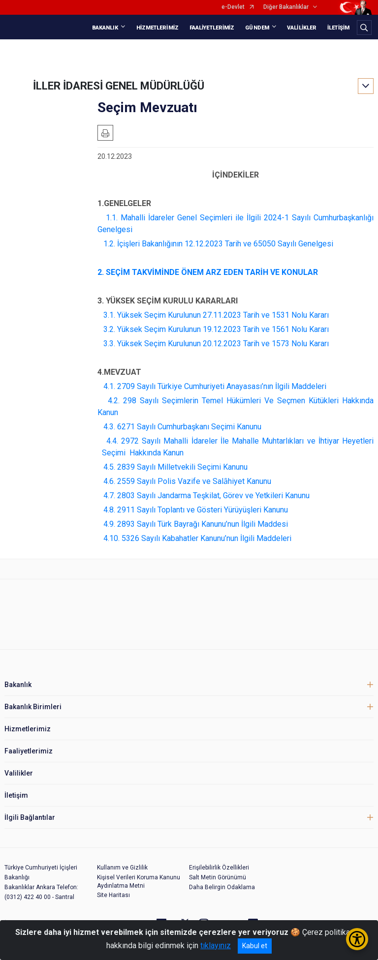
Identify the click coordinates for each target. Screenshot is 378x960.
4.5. (109, 467)
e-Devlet (233, 7)
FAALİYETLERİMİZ (212, 28)
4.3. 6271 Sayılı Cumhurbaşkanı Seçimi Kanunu (182, 426)
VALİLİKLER (301, 28)
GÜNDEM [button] (257, 28)
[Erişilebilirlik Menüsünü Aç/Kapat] (357, 939)
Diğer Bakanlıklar (286, 7)
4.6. (109, 481)
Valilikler (18, 773)
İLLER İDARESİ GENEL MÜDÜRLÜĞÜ (118, 86)
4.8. (109, 509)
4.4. (112, 441)
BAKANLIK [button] (105, 28)
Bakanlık (18, 685)
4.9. (109, 524)
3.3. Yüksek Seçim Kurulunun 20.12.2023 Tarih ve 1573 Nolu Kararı (216, 343)
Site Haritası (113, 895)
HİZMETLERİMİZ (157, 28)
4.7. (109, 495)
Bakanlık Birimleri (33, 707)
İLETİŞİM (338, 28)
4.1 (108, 386)
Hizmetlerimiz (27, 729)
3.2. (109, 329)
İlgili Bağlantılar (29, 817)
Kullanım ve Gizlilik (122, 867)
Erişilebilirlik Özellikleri (219, 867)
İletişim (16, 795)
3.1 (108, 315)
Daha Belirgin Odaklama (222, 887)
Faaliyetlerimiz (28, 751)
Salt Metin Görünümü (217, 877)
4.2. (112, 400)
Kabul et (254, 946)
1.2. (109, 243)
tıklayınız (215, 945)
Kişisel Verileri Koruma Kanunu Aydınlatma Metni (138, 881)
